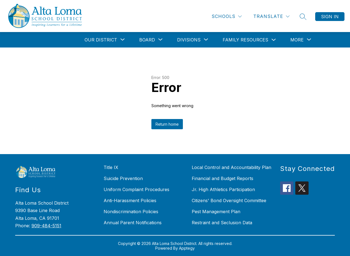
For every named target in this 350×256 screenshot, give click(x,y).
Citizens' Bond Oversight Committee (229, 200)
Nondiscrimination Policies (131, 211)
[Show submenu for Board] (147, 39)
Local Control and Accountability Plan (231, 167)
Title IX (111, 167)
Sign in (330, 16)
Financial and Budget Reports (222, 178)
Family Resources (245, 40)
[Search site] (303, 16)
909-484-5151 (46, 225)
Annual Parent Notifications (133, 222)
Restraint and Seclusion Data (222, 222)
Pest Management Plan (216, 211)
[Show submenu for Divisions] (189, 39)
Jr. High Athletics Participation (223, 189)
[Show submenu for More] (297, 39)
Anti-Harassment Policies (130, 200)
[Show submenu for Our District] (101, 39)
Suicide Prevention (123, 178)
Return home (167, 124)
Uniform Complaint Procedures (136, 189)
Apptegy (187, 248)
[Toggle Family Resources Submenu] (273, 40)
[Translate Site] (271, 16)
